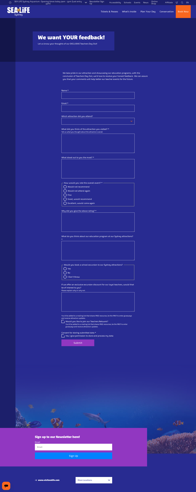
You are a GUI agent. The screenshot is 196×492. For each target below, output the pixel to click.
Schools (127, 2)
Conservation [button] (167, 11)
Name (65, 90)
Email (64, 103)
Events (137, 2)
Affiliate (169, 2)
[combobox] (94, 480)
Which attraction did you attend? (77, 116)
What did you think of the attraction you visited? (85, 129)
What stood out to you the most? (77, 157)
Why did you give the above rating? (78, 211)
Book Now (183, 11)
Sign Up (73, 455)
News (145, 2)
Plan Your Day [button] (148, 11)
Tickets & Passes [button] (109, 11)
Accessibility (115, 2)
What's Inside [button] (129, 11)
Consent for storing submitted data (78, 333)
